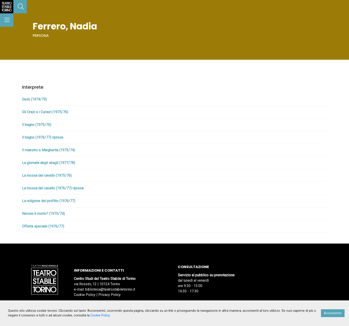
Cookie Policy (84, 295)
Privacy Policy (109, 295)
